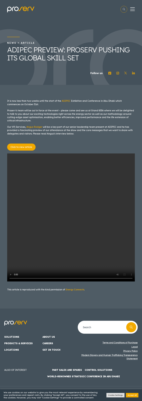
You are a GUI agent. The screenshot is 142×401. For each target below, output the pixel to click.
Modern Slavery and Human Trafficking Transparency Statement (109, 357)
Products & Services (18, 343)
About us (48, 336)
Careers (47, 343)
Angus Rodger (34, 126)
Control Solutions (98, 369)
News (11, 42)
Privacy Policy (130, 351)
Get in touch (51, 349)
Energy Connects (75, 289)
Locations (11, 349)
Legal (134, 346)
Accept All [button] (132, 395)
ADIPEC (66, 100)
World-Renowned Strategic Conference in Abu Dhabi (83, 376)
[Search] (131, 327)
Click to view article (21, 147)
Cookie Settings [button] (115, 395)
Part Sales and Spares (67, 369)
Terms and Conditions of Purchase (120, 342)
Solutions (11, 336)
